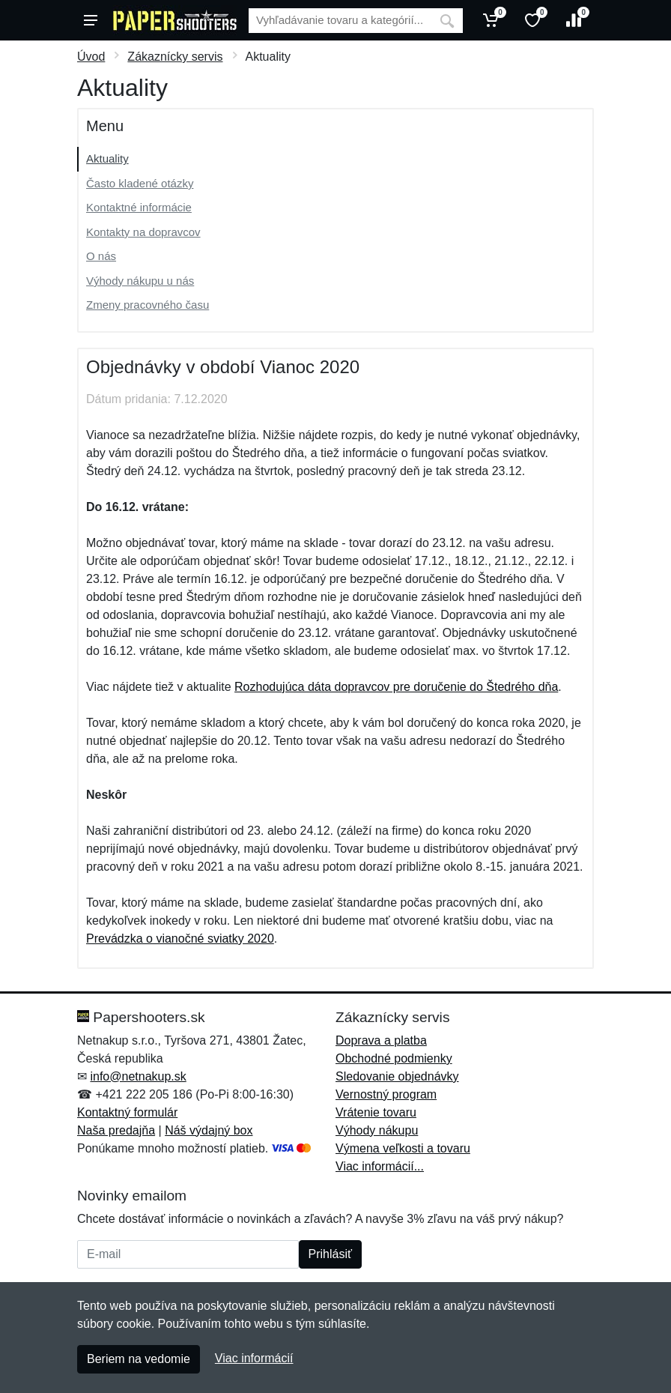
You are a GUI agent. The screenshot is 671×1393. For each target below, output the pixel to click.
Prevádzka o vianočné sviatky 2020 (180, 938)
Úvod (91, 56)
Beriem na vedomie (138, 1359)
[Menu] (90, 20)
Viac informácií (254, 1358)
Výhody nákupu (377, 1130)
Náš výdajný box (208, 1130)
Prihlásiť (330, 1254)
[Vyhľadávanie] (340, 20)
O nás (101, 256)
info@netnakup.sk (138, 1076)
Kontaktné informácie (139, 207)
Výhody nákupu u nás (140, 280)
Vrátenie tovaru (376, 1112)
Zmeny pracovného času (147, 304)
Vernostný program (386, 1094)
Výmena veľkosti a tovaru (403, 1148)
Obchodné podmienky (394, 1058)
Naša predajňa (116, 1130)
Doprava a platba (381, 1040)
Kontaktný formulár (127, 1112)
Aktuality (107, 158)
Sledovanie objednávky (397, 1076)
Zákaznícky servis (174, 56)
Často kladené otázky (139, 183)
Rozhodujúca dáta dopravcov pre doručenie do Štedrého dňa (396, 686)
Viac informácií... (380, 1166)
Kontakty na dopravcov (143, 232)
